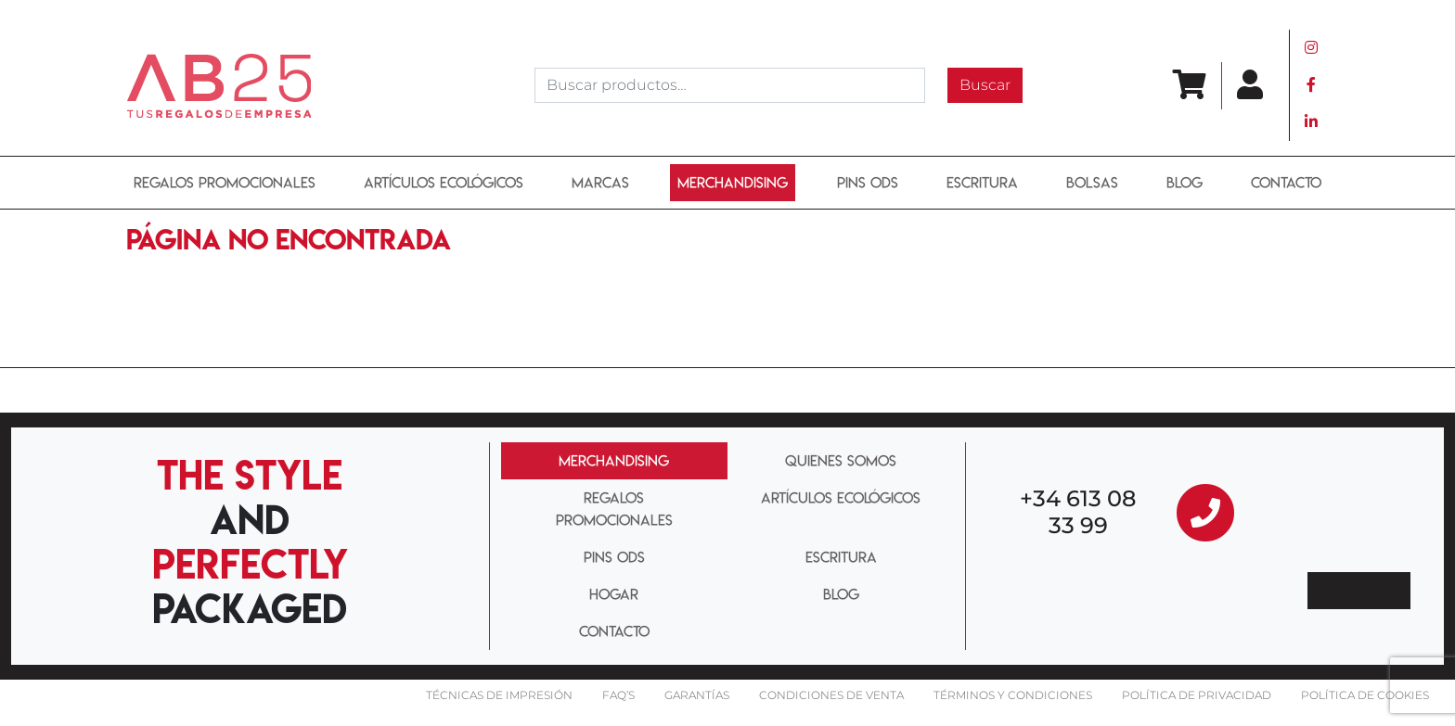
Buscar (985, 85)
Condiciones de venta (831, 695)
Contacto (1286, 182)
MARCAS (600, 182)
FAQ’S (618, 695)
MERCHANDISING (614, 461)
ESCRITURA (982, 182)
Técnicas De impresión (499, 695)
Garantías (696, 695)
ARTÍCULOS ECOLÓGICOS (443, 182)
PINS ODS (867, 182)
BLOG (1184, 182)
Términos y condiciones (1013, 695)
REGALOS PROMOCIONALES (224, 182)
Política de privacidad (1196, 695)
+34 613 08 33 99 (1078, 512)
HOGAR (613, 594)
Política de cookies (1365, 695)
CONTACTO (614, 631)
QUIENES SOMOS (840, 461)
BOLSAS (1092, 182)
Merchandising (732, 182)
